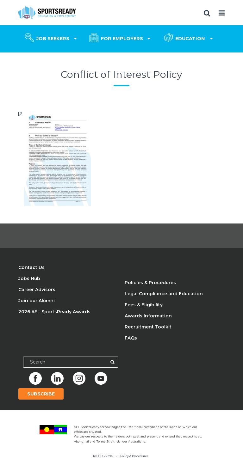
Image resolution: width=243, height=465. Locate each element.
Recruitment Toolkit (148, 327)
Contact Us (31, 267)
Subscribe (41, 394)
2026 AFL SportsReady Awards (54, 312)
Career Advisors (36, 289)
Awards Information (148, 316)
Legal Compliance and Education (164, 294)
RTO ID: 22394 (103, 456)
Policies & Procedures (150, 282)
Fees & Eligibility (144, 305)
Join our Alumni (36, 300)
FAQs (131, 338)
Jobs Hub (29, 278)
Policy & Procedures (134, 456)
